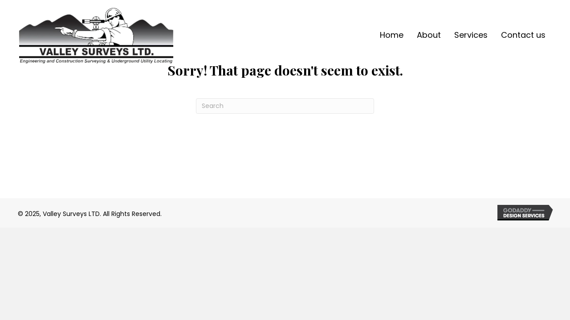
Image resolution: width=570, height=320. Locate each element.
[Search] (285, 106)
